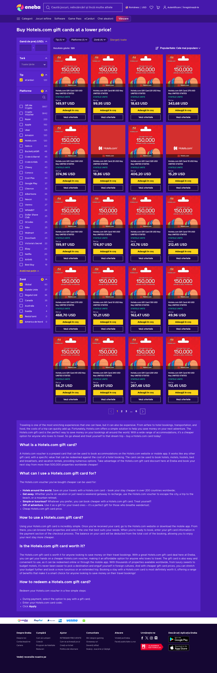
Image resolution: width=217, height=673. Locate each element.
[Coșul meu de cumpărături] (158, 7)
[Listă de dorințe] (151, 7)
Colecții (39, 642)
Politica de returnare (69, 649)
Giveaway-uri (92, 642)
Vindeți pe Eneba (122, 638)
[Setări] (136, 7)
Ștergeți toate (118, 40)
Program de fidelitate (45, 645)
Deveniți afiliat (92, 645)
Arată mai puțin (29, 271)
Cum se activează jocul (70, 642)
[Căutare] (83, 7)
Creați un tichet (66, 645)
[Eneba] (28, 7)
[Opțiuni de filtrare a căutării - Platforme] (33, 97)
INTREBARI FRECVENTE (70, 638)
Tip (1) (60, 40)
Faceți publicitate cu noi (125, 642)
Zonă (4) (100, 40)
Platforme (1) (79, 40)
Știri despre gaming (95, 638)
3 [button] (126, 411)
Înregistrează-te (191, 7)
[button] (142, 411)
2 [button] (121, 411)
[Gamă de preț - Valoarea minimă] (25, 48)
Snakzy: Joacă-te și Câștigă (98, 649)
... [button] (131, 411)
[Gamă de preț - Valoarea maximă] (41, 48)
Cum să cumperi (43, 638)
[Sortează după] (178, 48)
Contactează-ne (23, 642)
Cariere (20, 645)
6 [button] (136, 411)
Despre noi (21, 638)
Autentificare (172, 7)
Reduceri (40, 649)
